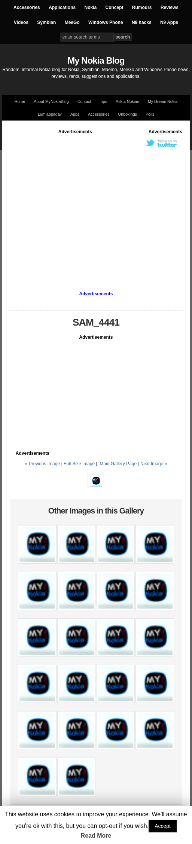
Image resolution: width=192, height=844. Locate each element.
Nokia (90, 7)
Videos (21, 22)
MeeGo (72, 22)
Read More (96, 835)
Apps (74, 114)
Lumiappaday (50, 114)
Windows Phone (105, 22)
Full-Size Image (79, 463)
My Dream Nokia (162, 101)
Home (20, 101)
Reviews (170, 7)
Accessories (26, 7)
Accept (163, 826)
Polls (150, 114)
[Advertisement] (70, 205)
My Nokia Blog (95, 60)
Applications (62, 7)
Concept (115, 7)
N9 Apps (169, 22)
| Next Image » (152, 463)
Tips (103, 101)
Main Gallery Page (118, 463)
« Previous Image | (44, 463)
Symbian (46, 22)
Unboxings (127, 114)
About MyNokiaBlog (51, 101)
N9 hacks (142, 22)
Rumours (142, 7)
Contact (84, 101)
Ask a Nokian (127, 101)
